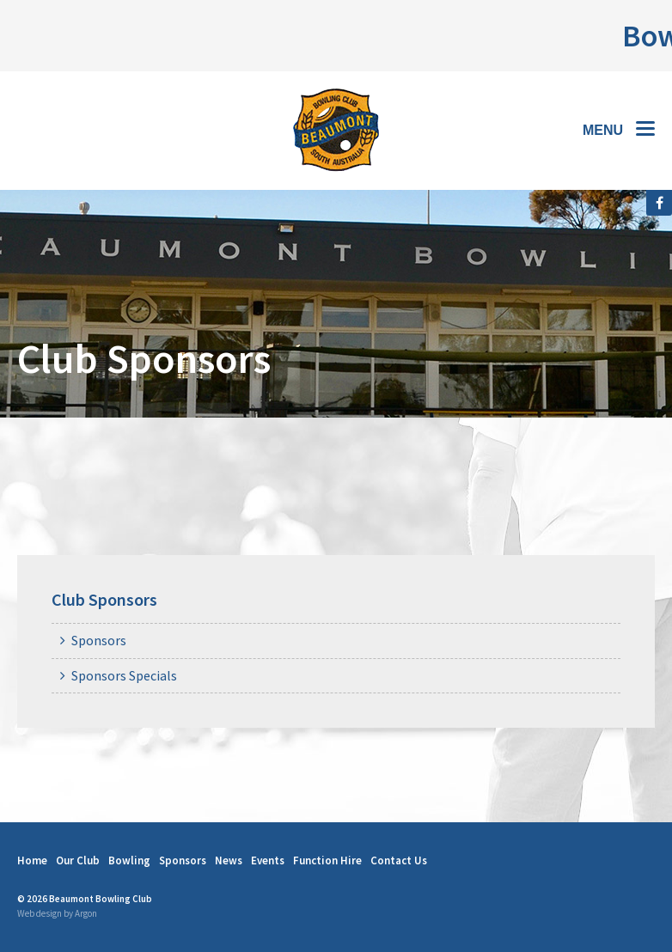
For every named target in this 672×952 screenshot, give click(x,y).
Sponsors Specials (124, 675)
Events (267, 860)
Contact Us (398, 860)
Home (32, 860)
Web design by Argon (57, 913)
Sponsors (98, 640)
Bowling (129, 860)
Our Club (78, 860)
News (228, 860)
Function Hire (327, 860)
